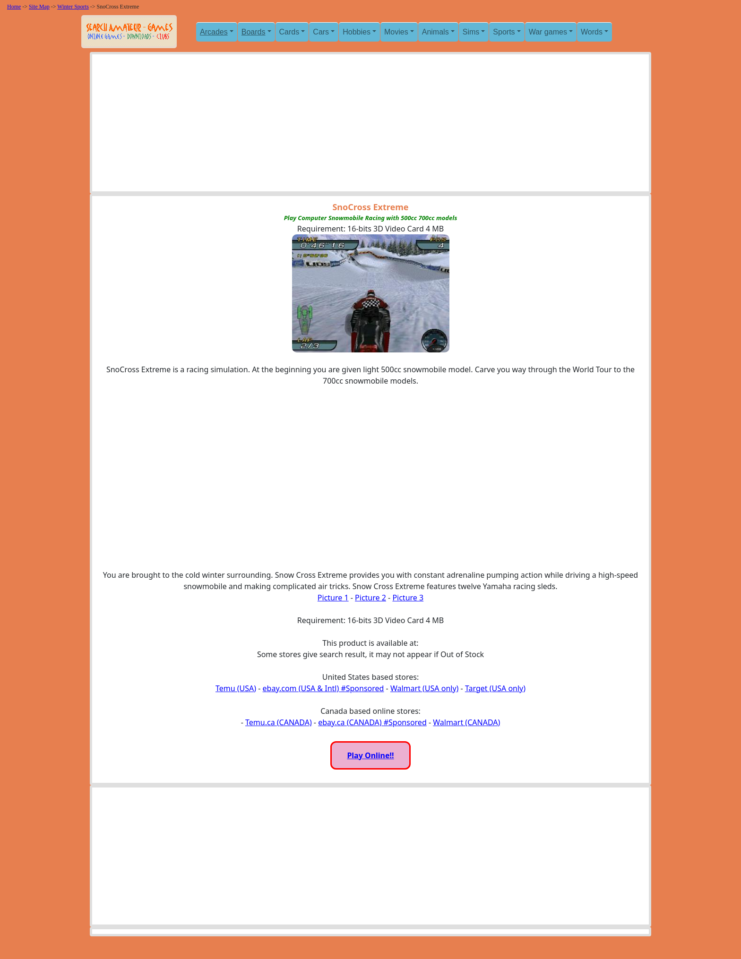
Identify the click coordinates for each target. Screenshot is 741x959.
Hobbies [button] (356, 32)
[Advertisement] (370, 125)
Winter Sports (73, 6)
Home (14, 6)
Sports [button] (504, 32)
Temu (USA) (235, 688)
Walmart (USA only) (424, 688)
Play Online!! (370, 755)
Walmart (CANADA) (466, 722)
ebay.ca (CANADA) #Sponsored (372, 722)
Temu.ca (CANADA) (278, 722)
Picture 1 (333, 597)
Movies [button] (396, 32)
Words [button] (592, 32)
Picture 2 (370, 597)
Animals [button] (435, 32)
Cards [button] (289, 32)
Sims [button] (471, 32)
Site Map (39, 6)
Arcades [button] (214, 32)
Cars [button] (321, 32)
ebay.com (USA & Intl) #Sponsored (323, 688)
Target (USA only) (495, 688)
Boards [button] (253, 32)
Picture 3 (407, 597)
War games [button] (548, 32)
